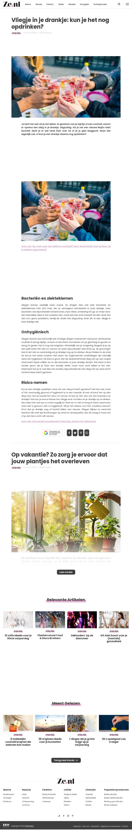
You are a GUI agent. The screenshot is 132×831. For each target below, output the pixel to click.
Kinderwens (8, 794)
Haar (24, 794)
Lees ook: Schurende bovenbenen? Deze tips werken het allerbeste (58, 421)
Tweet (74, 432)
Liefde (61, 4)
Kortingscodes (100, 4)
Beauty (39, 4)
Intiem (66, 805)
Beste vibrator (110, 794)
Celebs (89, 801)
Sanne (48, 467)
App (89, 432)
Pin (82, 432)
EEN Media (29, 826)
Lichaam (26, 805)
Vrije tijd (16, 33)
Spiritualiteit (91, 798)
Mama (28, 4)
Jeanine (48, 33)
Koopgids (84, 4)
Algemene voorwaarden (110, 826)
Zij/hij (66, 798)
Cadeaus (46, 801)
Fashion (50, 4)
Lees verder (66, 573)
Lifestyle (71, 4)
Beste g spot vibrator (113, 801)
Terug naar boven (64, 763)
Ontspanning (28, 801)
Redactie (77, 826)
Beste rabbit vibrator (113, 798)
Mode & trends (49, 794)
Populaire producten (116, 789)
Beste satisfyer (110, 805)
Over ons (85, 826)
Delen (66, 432)
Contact (125, 826)
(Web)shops (48, 798)
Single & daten (70, 794)
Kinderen (7, 801)
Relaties (67, 801)
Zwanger (7, 798)
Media (88, 805)
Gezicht (25, 798)
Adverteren (95, 826)
